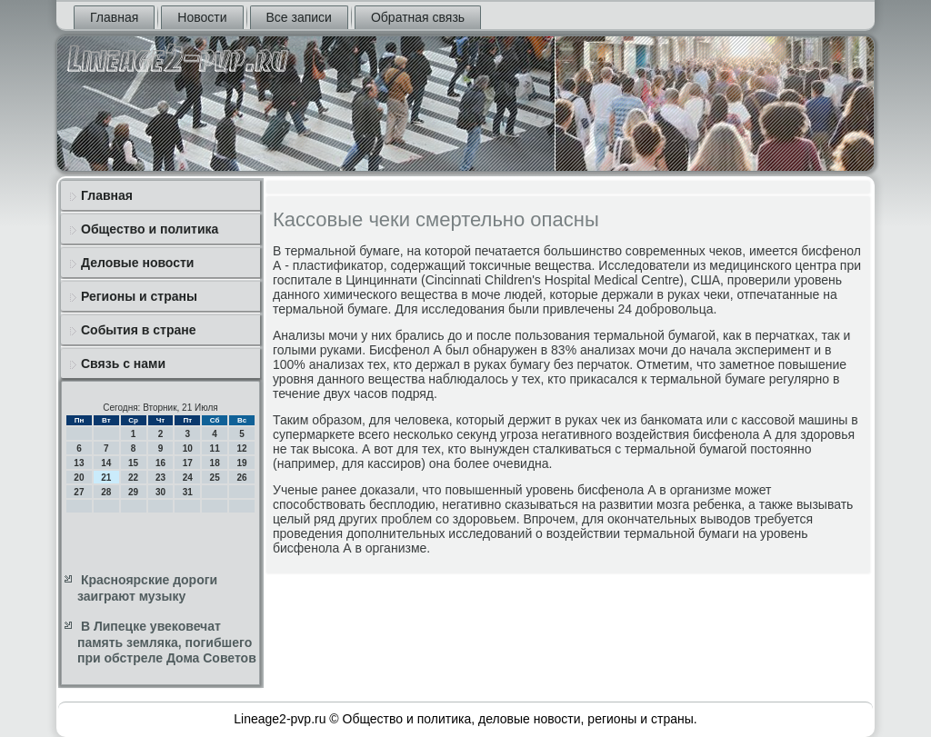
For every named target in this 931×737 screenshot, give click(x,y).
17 (188, 463)
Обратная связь (418, 17)
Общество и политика (149, 229)
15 (133, 463)
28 (106, 492)
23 (160, 478)
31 (188, 492)
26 (241, 478)
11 (215, 448)
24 (188, 478)
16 (160, 463)
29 (133, 492)
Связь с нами (123, 363)
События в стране (138, 330)
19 (241, 463)
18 (215, 463)
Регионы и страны (139, 296)
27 (79, 492)
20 (79, 478)
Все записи (299, 17)
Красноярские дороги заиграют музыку (147, 588)
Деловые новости (137, 262)
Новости (201, 17)
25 (215, 478)
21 (106, 478)
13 (79, 463)
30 (160, 492)
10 (188, 448)
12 (241, 448)
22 (133, 478)
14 (106, 463)
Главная (114, 17)
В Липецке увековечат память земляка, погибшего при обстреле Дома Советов (166, 642)
